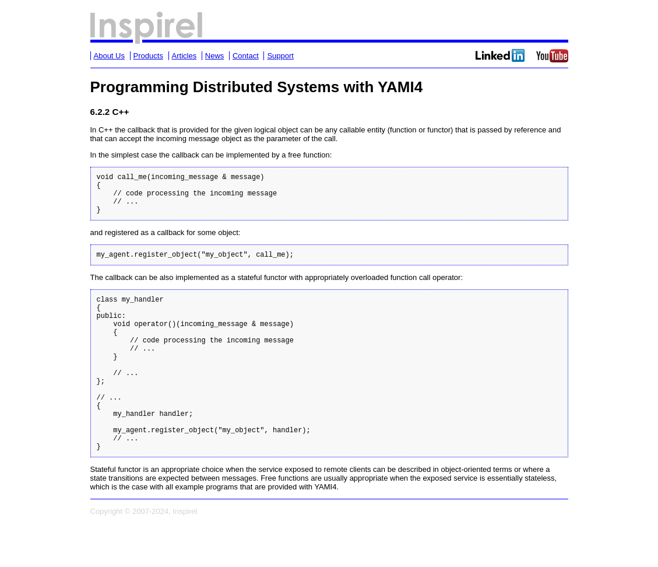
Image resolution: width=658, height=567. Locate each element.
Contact (246, 55)
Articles (184, 55)
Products (148, 55)
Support (280, 55)
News (214, 55)
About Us (109, 55)
